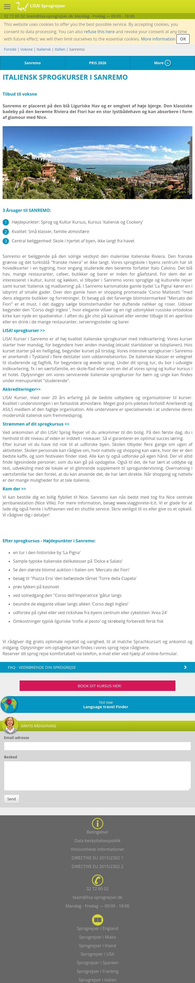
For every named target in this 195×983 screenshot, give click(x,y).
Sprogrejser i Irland (97, 946)
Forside (10, 49)
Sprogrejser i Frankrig (97, 971)
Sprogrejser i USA (97, 954)
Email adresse (16, 737)
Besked (10, 756)
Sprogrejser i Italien (97, 980)
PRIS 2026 (97, 62)
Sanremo (33, 62)
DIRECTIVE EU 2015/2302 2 (97, 866)
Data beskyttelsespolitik (97, 841)
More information (158, 39)
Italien (60, 49)
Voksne (26, 49)
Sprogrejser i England (97, 928)
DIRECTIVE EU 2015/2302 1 (97, 858)
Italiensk (44, 49)
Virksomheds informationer (97, 849)
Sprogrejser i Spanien (97, 962)
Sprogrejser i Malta (97, 937)
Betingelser (97, 832)
